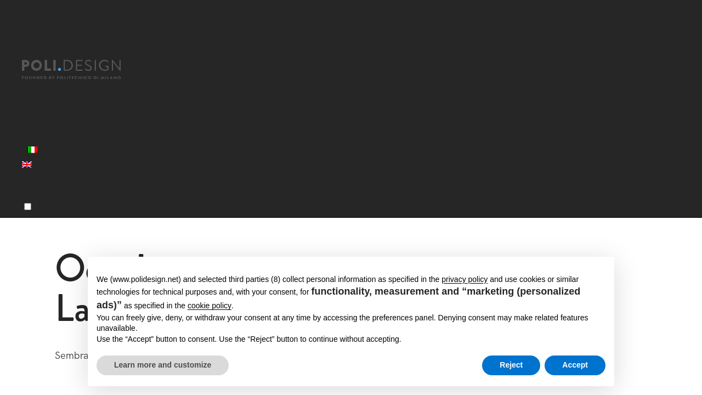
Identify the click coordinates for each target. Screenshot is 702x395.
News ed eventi (55, 134)
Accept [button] (575, 364)
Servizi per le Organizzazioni (83, 120)
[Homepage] (81, 70)
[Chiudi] (28, 53)
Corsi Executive (55, 105)
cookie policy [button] (209, 305)
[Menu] (27, 206)
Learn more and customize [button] (162, 364)
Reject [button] (511, 364)
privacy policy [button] (464, 279)
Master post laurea (64, 90)
